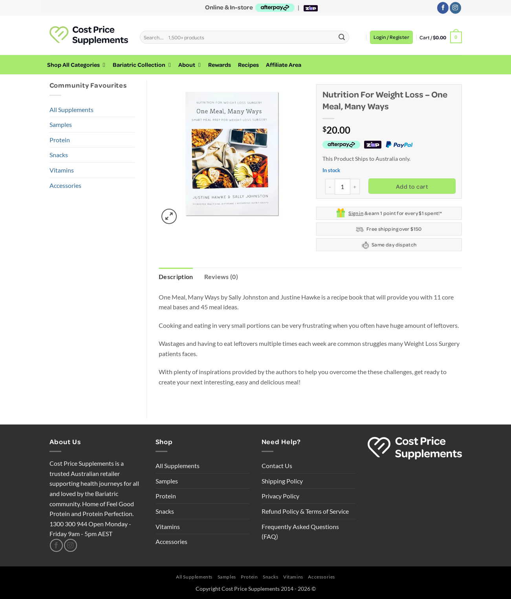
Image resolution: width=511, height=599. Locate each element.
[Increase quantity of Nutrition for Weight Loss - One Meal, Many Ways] (355, 186)
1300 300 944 (68, 523)
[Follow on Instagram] (455, 8)
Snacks (58, 154)
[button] (391, 37)
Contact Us (277, 465)
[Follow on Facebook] (443, 8)
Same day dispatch (389, 245)
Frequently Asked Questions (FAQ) (300, 531)
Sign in (355, 213)
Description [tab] (176, 276)
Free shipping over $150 (388, 229)
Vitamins (61, 170)
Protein (59, 139)
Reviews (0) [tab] (221, 276)
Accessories (65, 185)
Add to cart (412, 186)
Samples (60, 124)
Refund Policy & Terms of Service (305, 511)
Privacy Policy (280, 496)
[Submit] (342, 37)
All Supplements (71, 109)
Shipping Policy (282, 481)
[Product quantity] (342, 186)
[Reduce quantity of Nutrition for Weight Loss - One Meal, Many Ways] (330, 186)
